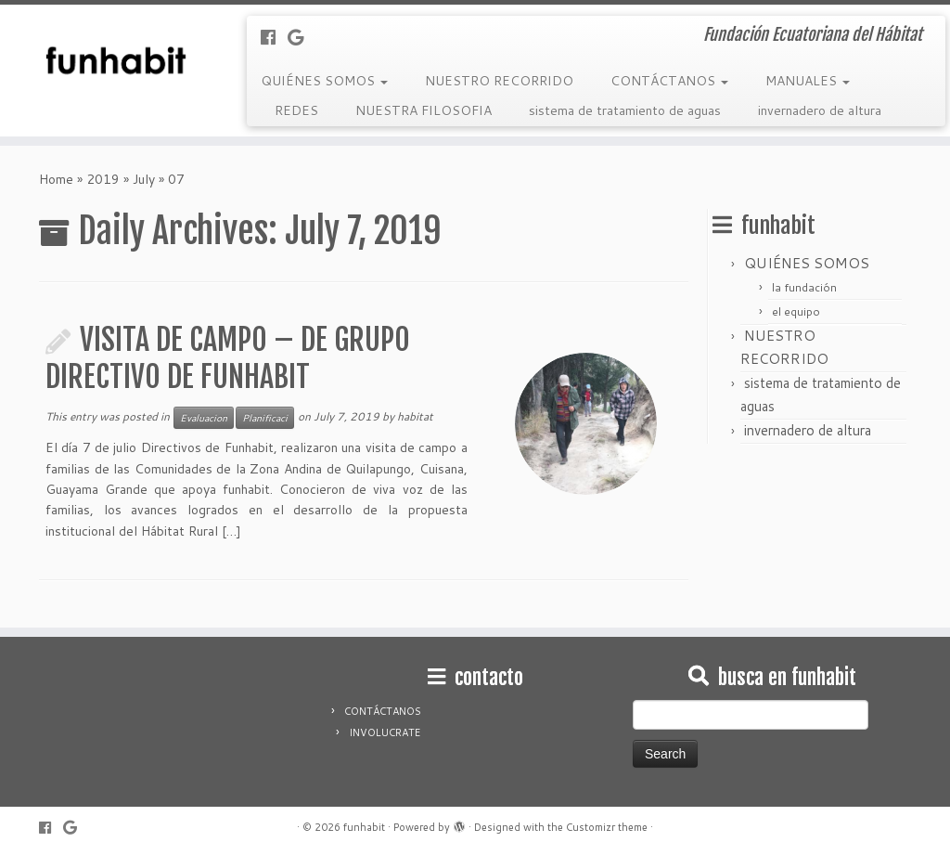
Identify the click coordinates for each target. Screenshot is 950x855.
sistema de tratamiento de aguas (625, 110)
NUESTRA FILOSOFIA (423, 110)
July (144, 179)
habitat (415, 416)
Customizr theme (607, 827)
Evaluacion (203, 417)
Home (56, 179)
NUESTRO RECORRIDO (499, 80)
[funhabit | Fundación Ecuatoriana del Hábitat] (111, 60)
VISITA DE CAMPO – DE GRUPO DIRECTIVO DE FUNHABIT (227, 358)
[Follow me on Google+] (301, 37)
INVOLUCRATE (384, 732)
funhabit (364, 827)
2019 (103, 179)
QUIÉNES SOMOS (324, 80)
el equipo (796, 311)
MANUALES (807, 80)
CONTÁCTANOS (669, 80)
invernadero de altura (819, 110)
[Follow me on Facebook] (274, 37)
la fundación (804, 287)
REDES (296, 110)
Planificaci (265, 417)
